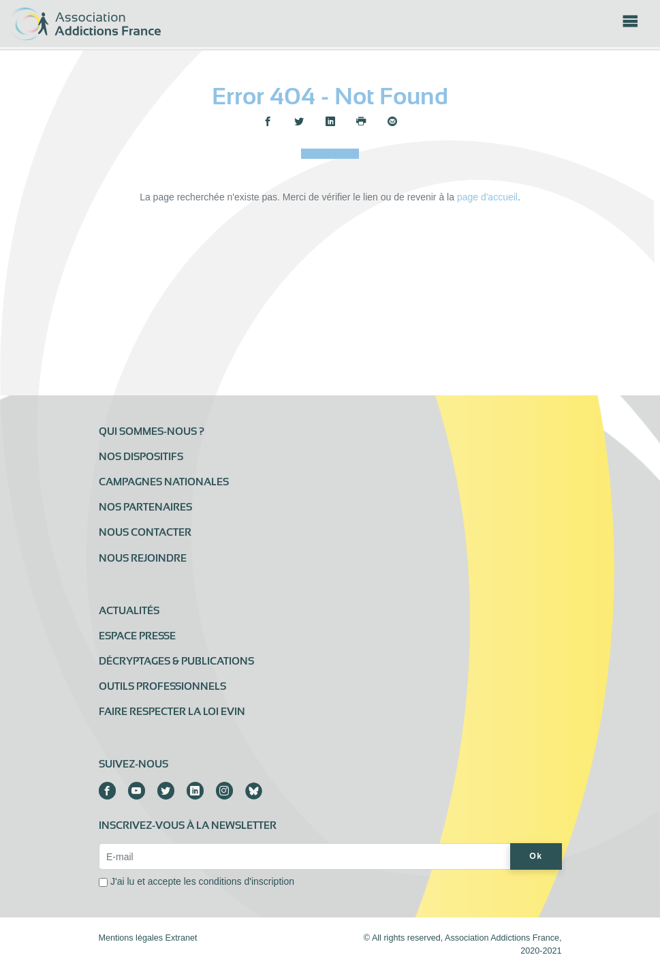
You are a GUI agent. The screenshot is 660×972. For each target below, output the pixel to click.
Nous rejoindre (143, 558)
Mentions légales (131, 938)
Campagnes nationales (164, 482)
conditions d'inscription (246, 881)
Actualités (129, 611)
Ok (535, 856)
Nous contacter (145, 532)
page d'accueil (487, 197)
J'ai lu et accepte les (202, 881)
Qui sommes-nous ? (151, 431)
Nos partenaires (145, 507)
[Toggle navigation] (630, 25)
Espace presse (137, 636)
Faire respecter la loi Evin (172, 711)
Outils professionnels (162, 686)
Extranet (182, 938)
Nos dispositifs (141, 457)
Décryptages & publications (176, 661)
